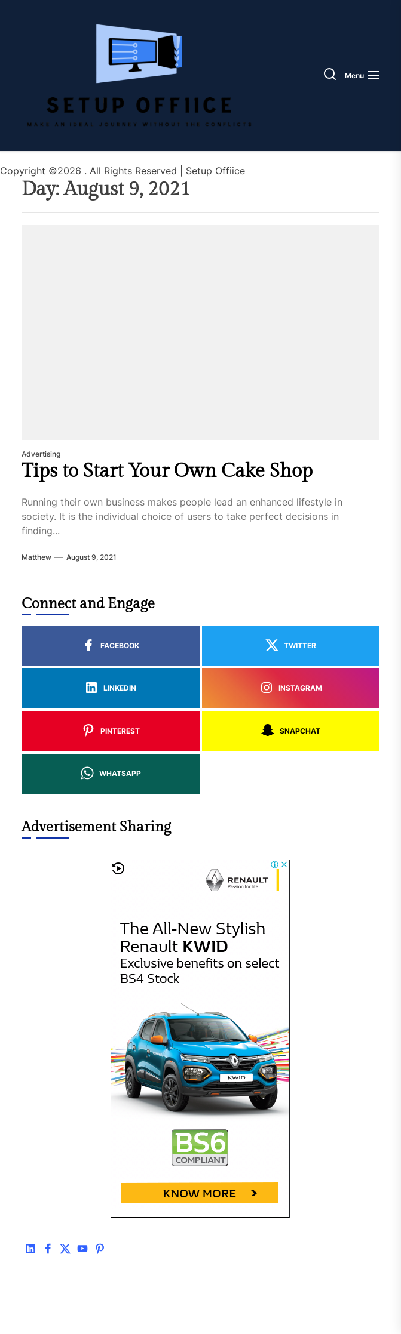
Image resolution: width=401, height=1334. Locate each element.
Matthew (36, 557)
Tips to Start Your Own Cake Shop (167, 471)
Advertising (41, 453)
